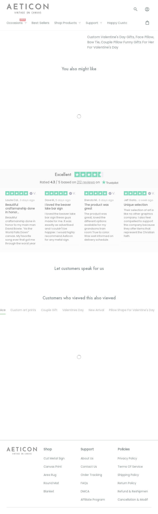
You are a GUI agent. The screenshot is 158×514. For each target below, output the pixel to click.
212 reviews (86, 103)
